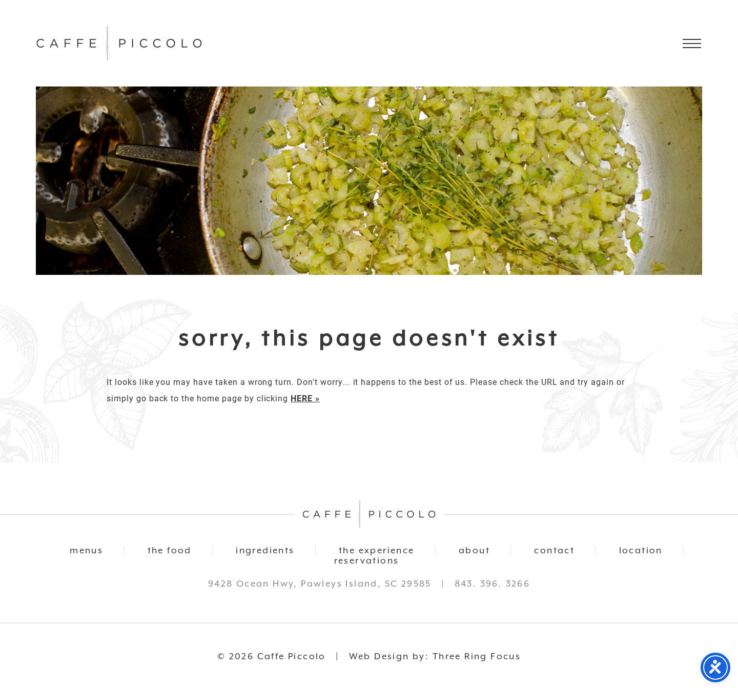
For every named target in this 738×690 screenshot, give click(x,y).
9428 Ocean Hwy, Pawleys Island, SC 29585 (320, 584)
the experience (377, 551)
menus (86, 551)
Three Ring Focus (477, 657)
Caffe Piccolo (119, 43)
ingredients (265, 551)
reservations (366, 561)
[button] (691, 43)
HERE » (305, 398)
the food (170, 551)
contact (554, 551)
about (474, 551)
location (641, 551)
